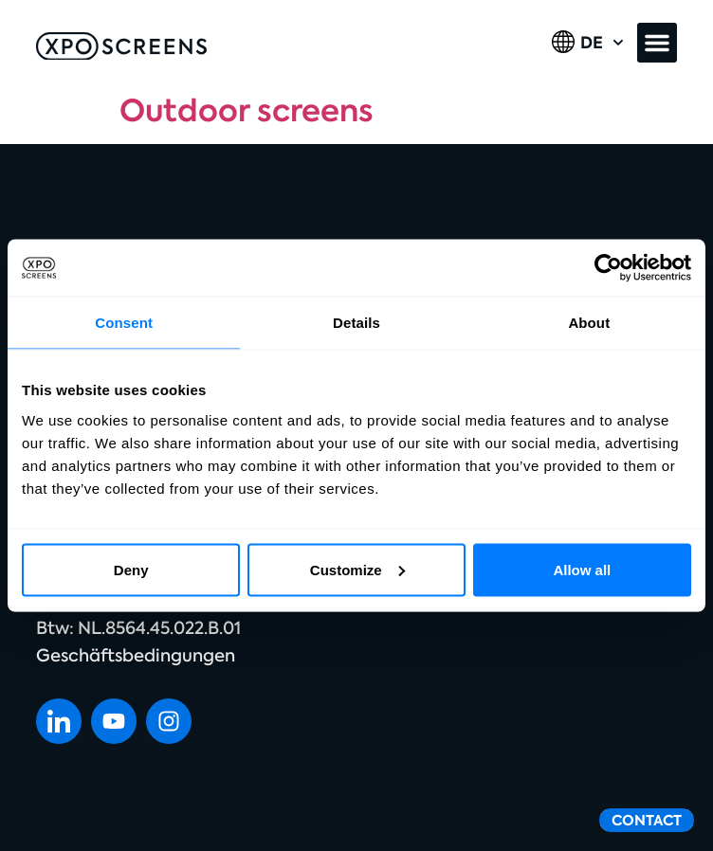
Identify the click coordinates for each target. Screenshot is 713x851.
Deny (131, 569)
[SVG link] (121, 46)
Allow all (582, 569)
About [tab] (589, 323)
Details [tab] (356, 323)
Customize (357, 569)
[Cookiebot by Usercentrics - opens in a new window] (608, 268)
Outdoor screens (246, 111)
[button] (657, 43)
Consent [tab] (124, 323)
